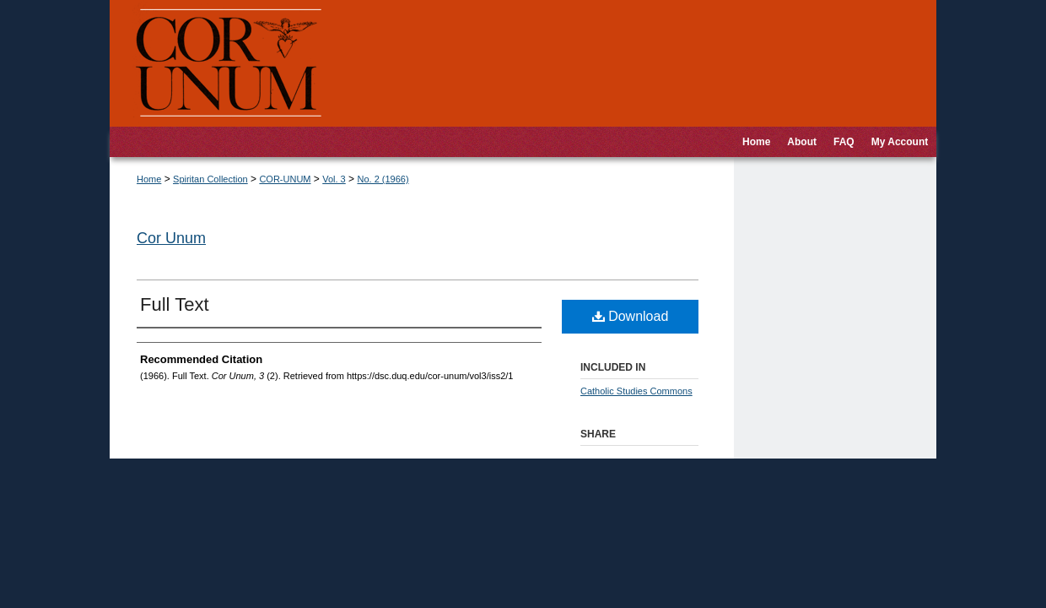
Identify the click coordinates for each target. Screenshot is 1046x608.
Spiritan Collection (210, 179)
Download (630, 316)
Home (149, 179)
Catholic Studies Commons (636, 391)
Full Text (174, 304)
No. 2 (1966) (382, 179)
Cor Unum (171, 238)
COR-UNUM (284, 179)
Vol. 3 (334, 179)
